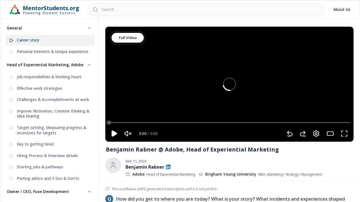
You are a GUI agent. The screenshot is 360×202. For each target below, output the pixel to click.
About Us (341, 9)
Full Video (128, 37)
